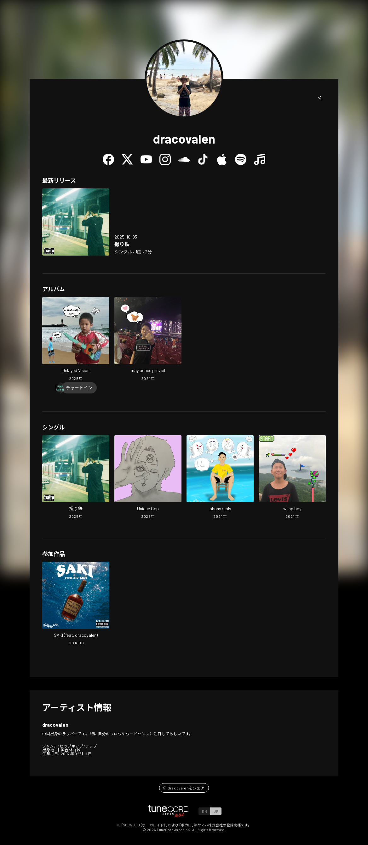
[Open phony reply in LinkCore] (220, 477)
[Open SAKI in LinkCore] (75, 604)
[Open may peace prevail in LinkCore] (147, 339)
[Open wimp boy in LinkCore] (292, 477)
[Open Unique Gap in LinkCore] (147, 477)
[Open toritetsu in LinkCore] (75, 222)
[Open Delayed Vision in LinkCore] (75, 339)
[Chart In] (79, 387)
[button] (319, 98)
